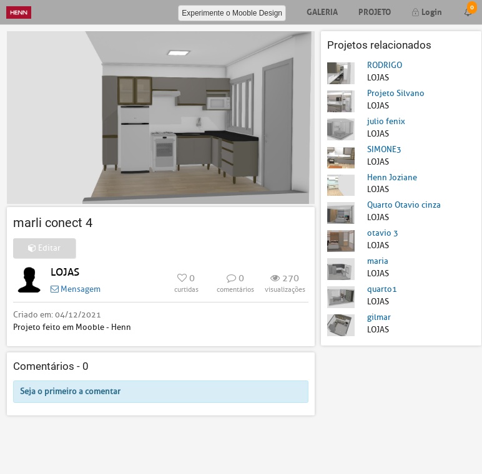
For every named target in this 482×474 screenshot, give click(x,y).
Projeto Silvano (396, 93)
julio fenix (386, 121)
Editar (44, 248)
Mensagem (76, 289)
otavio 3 (382, 233)
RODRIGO (384, 65)
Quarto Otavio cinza (404, 205)
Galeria (322, 10)
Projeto (374, 10)
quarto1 (382, 289)
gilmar (379, 317)
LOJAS (65, 272)
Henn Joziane (392, 177)
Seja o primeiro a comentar (70, 391)
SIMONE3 (384, 149)
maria (377, 261)
